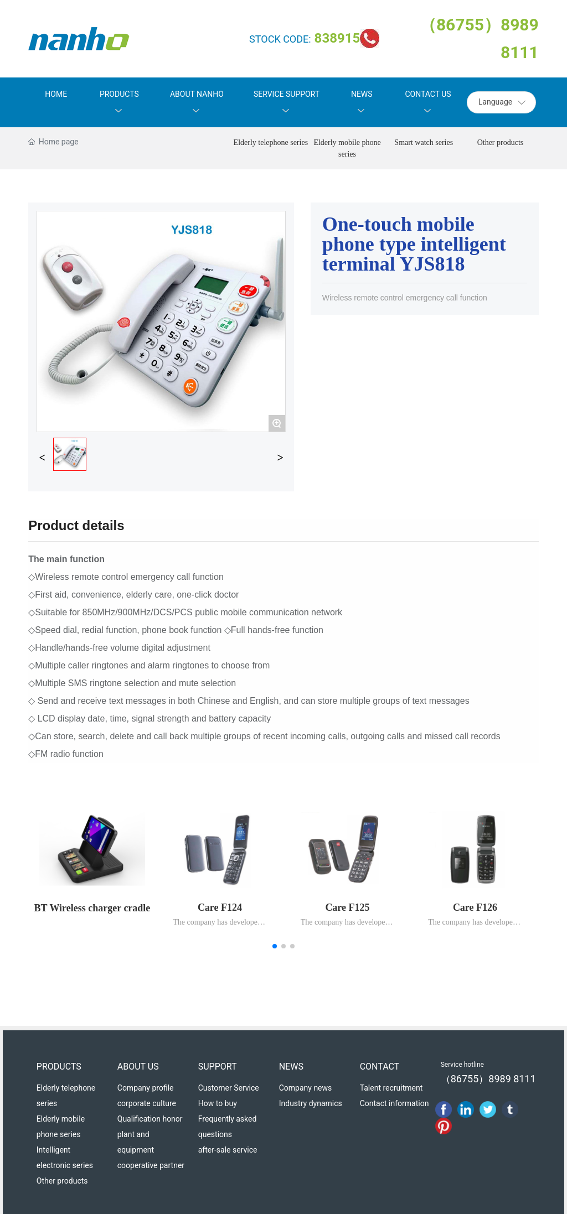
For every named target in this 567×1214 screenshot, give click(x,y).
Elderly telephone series (271, 142)
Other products (500, 142)
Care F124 (220, 907)
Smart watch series (423, 142)
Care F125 (347, 907)
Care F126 (475, 907)
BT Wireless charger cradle (92, 908)
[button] (274, 946)
